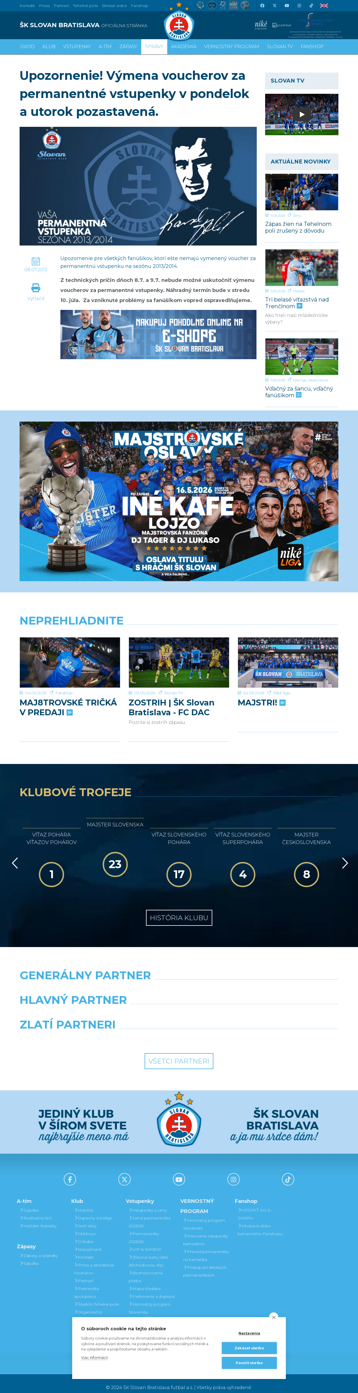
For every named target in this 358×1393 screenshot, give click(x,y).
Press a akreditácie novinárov (94, 1260)
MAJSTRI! (261, 694)
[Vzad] (14, 855)
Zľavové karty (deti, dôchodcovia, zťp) (149, 1253)
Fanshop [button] (312, 46)
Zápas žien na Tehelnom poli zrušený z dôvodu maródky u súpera (298, 227)
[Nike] (179, 981)
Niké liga (300, 380)
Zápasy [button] (128, 46)
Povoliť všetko (249, 1363)
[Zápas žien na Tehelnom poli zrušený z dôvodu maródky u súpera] (302, 192)
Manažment (88, 1241)
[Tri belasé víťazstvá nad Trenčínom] (302, 267)
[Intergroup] (138, 1030)
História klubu (179, 910)
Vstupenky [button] (77, 46)
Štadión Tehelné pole (96, 1296)
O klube (83, 1233)
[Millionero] (220, 1006)
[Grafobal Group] (220, 1030)
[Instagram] (299, 5)
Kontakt (83, 1249)
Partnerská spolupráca (86, 1284)
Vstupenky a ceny (148, 1202)
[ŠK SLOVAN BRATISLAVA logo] (97, 25)
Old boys (84, 1225)
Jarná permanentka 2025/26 (150, 1213)
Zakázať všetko (249, 1348)
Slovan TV (173, 684)
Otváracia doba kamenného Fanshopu (260, 1221)
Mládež (299, 291)
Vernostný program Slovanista (150, 1300)
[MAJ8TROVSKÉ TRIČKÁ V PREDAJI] (70, 658)
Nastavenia (249, 1333)
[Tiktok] (311, 5)
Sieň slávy (85, 1217)
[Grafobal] (138, 1006)
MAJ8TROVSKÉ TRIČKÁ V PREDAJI (68, 699)
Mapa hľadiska (145, 1280)
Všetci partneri (179, 1053)
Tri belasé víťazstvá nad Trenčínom (297, 302)
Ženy (297, 215)
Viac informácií (94, 1357)
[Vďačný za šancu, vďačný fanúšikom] (302, 356)
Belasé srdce (114, 5)
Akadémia (183, 46)
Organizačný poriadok (88, 1307)
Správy (154, 46)
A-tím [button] (105, 46)
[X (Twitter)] (274, 5)
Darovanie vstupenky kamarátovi (151, 1315)
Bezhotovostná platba (145, 1268)
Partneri (83, 1272)
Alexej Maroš (318, 380)
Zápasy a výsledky (39, 1247)
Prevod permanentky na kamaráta (206, 1247)
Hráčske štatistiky (38, 1217)
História (83, 1202)
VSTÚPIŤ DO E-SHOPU (255, 1206)
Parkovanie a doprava (152, 1288)
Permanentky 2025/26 (144, 1229)
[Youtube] (286, 5)
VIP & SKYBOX (145, 1241)
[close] (273, 1317)
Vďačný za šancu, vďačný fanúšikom (299, 391)
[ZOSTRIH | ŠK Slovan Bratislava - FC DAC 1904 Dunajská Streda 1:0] (179, 658)
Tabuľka (29, 1255)
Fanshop (139, 5)
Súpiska (29, 1202)
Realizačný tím (35, 1209)
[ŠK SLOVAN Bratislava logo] (179, 21)
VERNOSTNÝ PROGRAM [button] (231, 46)
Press (44, 5)
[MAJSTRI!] (288, 658)
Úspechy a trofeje (93, 1209)
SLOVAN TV (280, 46)
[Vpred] (344, 855)
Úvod (27, 46)
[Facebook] (262, 5)
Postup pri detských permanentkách (204, 1263)
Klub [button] (49, 46)
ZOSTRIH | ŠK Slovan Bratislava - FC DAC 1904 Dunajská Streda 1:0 (175, 699)
